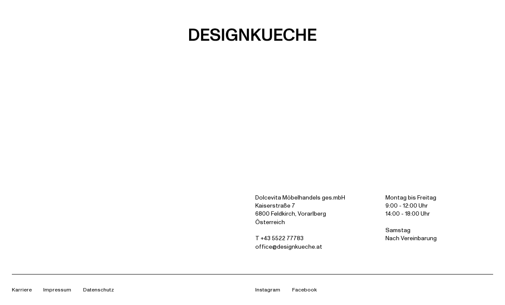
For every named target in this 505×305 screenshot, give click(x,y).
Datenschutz (98, 289)
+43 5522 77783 (282, 238)
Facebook (304, 289)
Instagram (267, 289)
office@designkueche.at (288, 246)
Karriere (22, 289)
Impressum (57, 289)
